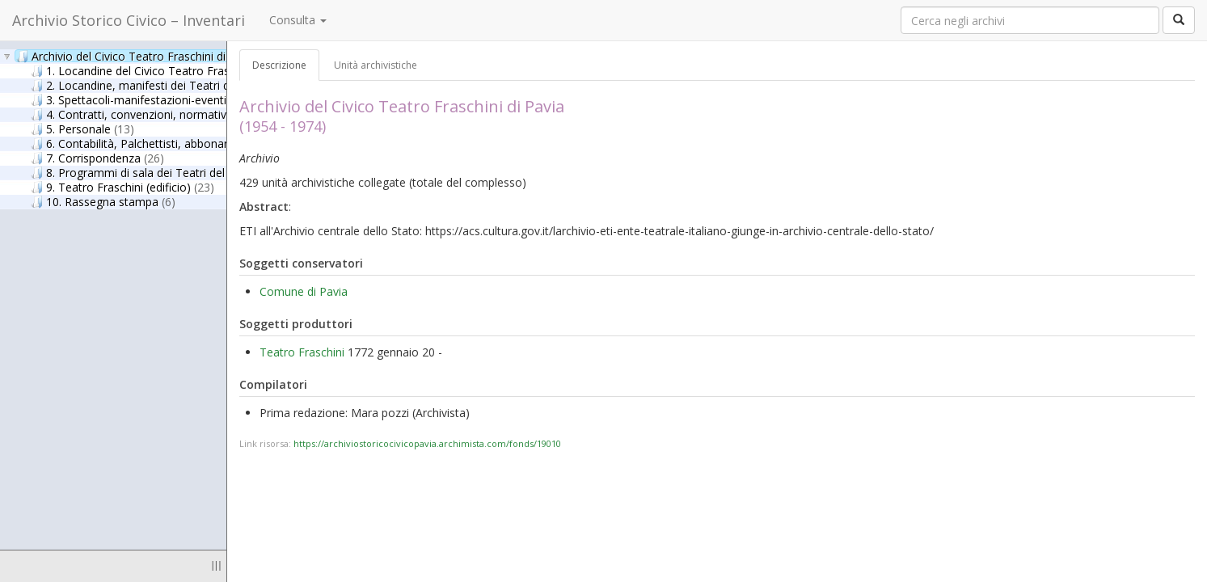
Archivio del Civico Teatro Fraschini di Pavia (136, 55)
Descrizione (279, 65)
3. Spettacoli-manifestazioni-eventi (143, 99)
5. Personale (82, 128)
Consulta (298, 19)
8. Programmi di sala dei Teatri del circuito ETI (167, 172)
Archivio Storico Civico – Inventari (128, 20)
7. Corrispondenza (97, 157)
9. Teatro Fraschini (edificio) (122, 186)
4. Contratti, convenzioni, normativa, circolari (164, 114)
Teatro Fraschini (302, 352)
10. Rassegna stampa (103, 201)
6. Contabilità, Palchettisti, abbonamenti (154, 143)
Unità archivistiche (375, 65)
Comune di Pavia (304, 291)
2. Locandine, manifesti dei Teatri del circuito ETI (177, 84)
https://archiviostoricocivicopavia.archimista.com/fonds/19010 (427, 443)
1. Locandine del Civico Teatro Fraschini (153, 70)
